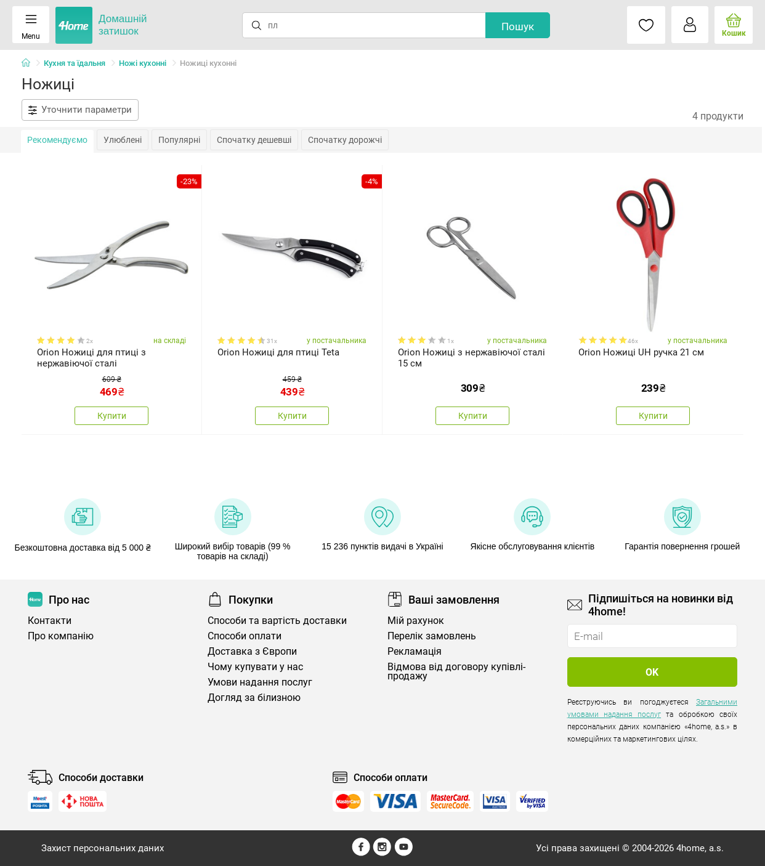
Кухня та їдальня (74, 63)
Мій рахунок (415, 620)
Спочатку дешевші (254, 140)
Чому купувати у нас (255, 666)
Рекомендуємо (57, 140)
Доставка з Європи (252, 651)
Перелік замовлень (431, 636)
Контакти (49, 620)
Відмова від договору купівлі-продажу (456, 671)
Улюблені (122, 140)
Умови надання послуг (260, 682)
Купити (111, 416)
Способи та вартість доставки (277, 620)
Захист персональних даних (102, 848)
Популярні (179, 140)
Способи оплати (244, 636)
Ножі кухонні (142, 63)
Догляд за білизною (254, 697)
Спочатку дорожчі (345, 140)
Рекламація (414, 651)
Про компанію (61, 636)
